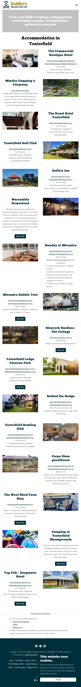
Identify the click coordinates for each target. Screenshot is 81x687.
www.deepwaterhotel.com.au (20, 582)
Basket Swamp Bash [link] (33, 664)
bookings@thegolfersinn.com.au (61, 179)
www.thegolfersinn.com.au (60, 176)
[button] (76, 5)
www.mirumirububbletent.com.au (20, 301)
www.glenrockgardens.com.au (61, 338)
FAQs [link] (10, 667)
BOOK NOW (20, 236)
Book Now (20, 319)
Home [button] (11, 660)
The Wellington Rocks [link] (16, 664)
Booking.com (17, 627)
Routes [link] (53, 660)
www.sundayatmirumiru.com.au (60, 251)
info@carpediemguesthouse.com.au (61, 469)
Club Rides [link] (19, 660)
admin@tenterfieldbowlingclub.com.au (20, 438)
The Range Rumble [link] (65, 660)
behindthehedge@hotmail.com (61, 405)
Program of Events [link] (33, 667)
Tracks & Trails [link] (30, 660)
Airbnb (15, 624)
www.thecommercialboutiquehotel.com (61, 61)
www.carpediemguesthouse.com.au (61, 466)
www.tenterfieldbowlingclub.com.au (20, 435)
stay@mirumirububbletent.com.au (60, 254)
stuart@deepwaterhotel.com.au (20, 585)
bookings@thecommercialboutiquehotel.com (61, 64)
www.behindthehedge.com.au (60, 402)
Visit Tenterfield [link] (19, 667)
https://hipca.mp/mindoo (20, 90)
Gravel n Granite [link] (43, 660)
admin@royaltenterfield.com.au (60, 123)
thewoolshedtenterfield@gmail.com (20, 504)
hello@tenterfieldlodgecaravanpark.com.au (20, 372)
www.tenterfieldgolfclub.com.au (20, 149)
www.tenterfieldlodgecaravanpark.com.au (20, 369)
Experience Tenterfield (21, 622)
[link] (15, 5)
